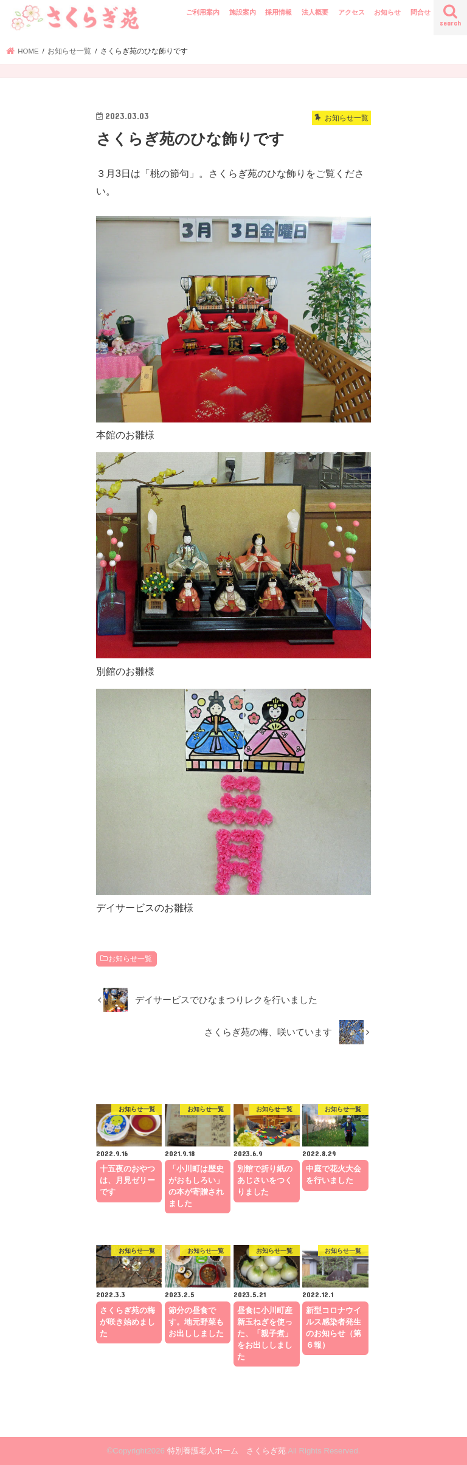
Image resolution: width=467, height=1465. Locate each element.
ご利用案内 (203, 12)
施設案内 (242, 12)
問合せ (420, 12)
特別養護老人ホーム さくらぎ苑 (226, 1450)
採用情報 (278, 12)
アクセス (351, 12)
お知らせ (387, 12)
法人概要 (315, 12)
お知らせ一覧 (130, 958)
